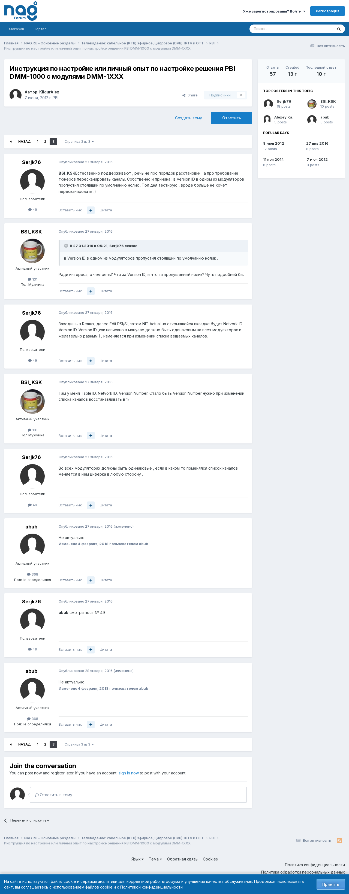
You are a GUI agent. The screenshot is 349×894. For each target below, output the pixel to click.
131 (32, 279)
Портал (40, 29)
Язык (137, 859)
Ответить (231, 117)
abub (31, 527)
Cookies (210, 859)
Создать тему (188, 117)
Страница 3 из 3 (79, 141)
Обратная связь (182, 859)
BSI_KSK (31, 232)
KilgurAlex (49, 92)
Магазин (16, 29)
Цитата (106, 210)
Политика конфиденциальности (315, 864)
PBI (55, 97)
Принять (330, 884)
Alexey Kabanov (288, 117)
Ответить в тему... (55, 794)
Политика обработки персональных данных (303, 872)
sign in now (129, 773)
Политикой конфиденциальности (151, 887)
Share (190, 95)
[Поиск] (276, 29)
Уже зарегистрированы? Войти (274, 11)
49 (32, 209)
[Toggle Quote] (66, 246)
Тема (155, 859)
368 (32, 574)
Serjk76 (31, 162)
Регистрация (327, 11)
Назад (24, 141)
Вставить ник (70, 210)
